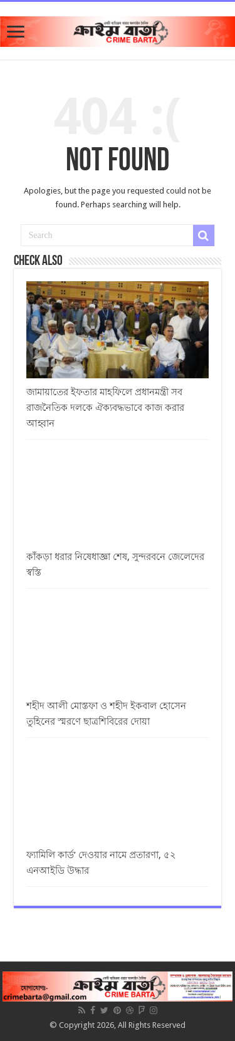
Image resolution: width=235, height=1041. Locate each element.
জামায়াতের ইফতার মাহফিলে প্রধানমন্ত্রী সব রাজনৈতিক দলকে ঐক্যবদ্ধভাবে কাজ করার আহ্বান (105, 407)
